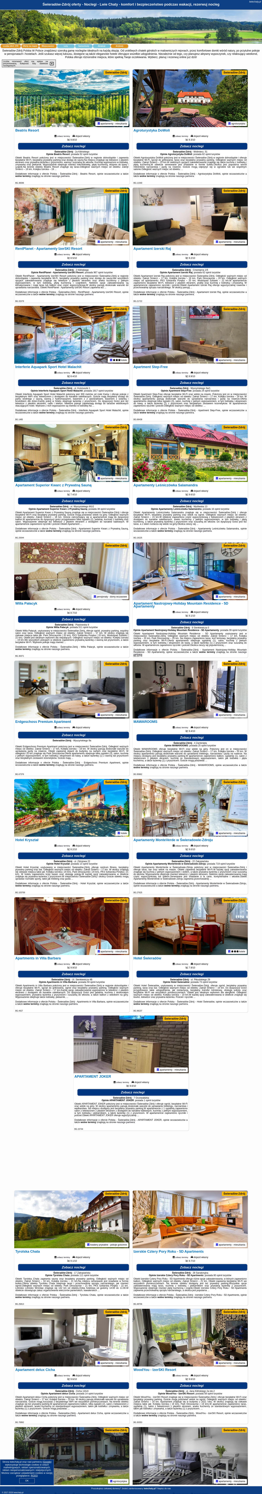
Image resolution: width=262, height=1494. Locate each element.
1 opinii (147, 1100)
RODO (34, 1475)
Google (47, 1462)
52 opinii (84, 154)
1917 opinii (98, 390)
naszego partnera (60, 176)
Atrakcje (101, 46)
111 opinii (84, 1275)
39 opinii (233, 630)
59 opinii (91, 982)
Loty (66, 46)
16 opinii (215, 509)
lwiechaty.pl (255, 1)
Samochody (83, 46)
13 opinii (84, 863)
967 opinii (98, 272)
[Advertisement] (131, 1162)
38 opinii (101, 509)
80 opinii (217, 1275)
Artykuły (119, 46)
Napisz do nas (164, 1488)
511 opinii (83, 627)
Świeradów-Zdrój (116, 72)
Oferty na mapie (30, 46)
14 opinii (89, 1393)
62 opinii (207, 272)
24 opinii (206, 390)
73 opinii (203, 982)
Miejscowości (48, 46)
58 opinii (208, 1393)
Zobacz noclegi (73, 146)
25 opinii (202, 745)
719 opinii (221, 863)
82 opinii (206, 154)
